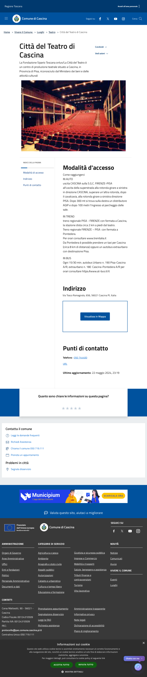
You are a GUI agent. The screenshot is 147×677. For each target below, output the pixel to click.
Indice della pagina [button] (32, 162)
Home (7, 32)
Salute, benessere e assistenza (90, 569)
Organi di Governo (11, 553)
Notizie (114, 553)
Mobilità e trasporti (84, 564)
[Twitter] (106, 19)
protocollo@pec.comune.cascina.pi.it (22, 630)
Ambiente (43, 558)
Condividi (101, 47)
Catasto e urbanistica (49, 581)
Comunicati (116, 558)
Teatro (52, 32)
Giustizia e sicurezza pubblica (89, 553)
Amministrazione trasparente (89, 608)
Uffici (4, 564)
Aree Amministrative (13, 558)
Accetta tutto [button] (61, 664)
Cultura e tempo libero (50, 586)
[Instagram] (122, 19)
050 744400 (80, 357)
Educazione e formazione (51, 592)
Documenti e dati (11, 586)
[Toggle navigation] (6, 18)
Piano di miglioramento (86, 631)
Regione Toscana (13, 6)
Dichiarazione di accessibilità (89, 625)
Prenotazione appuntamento (53, 608)
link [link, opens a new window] (103, 658)
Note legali (79, 620)
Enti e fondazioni (11, 570)
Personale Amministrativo (15, 581)
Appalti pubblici (46, 570)
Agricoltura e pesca (48, 553)
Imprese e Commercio (85, 558)
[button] (73, 671)
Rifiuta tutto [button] (86, 664)
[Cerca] (140, 19)
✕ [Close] (142, 659)
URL (65, 364)
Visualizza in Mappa (95, 316)
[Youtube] (114, 19)
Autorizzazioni (45, 575)
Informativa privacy (84, 614)
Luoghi (40, 32)
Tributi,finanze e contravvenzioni (82, 577)
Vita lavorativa (82, 591)
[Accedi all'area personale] (128, 6)
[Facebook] (99, 19)
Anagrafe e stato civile (50, 564)
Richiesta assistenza (49, 625)
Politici (5, 575)
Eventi (113, 579)
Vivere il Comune (23, 32)
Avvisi (113, 564)
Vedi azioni (102, 53)
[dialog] (73, 658)
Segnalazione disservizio (51, 614)
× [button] (143, 643)
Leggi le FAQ (44, 620)
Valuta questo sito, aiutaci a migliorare (73, 512)
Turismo (78, 585)
